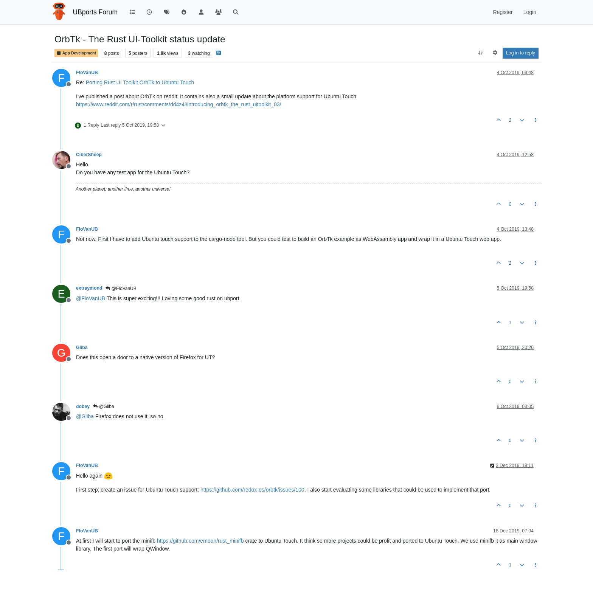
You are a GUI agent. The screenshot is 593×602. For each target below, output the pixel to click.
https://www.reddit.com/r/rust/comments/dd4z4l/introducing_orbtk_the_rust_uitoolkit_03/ (178, 104)
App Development (76, 53)
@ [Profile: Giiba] (85, 416)
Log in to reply (520, 53)
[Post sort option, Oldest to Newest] (481, 53)
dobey (83, 406)
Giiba (82, 347)
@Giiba (103, 406)
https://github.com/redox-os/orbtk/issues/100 (252, 490)
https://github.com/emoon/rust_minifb (200, 541)
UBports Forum (95, 12)
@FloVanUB (121, 288)
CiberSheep (89, 154)
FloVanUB (87, 72)
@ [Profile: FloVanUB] (90, 298)
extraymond (89, 288)
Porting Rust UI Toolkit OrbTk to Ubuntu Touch (140, 82)
